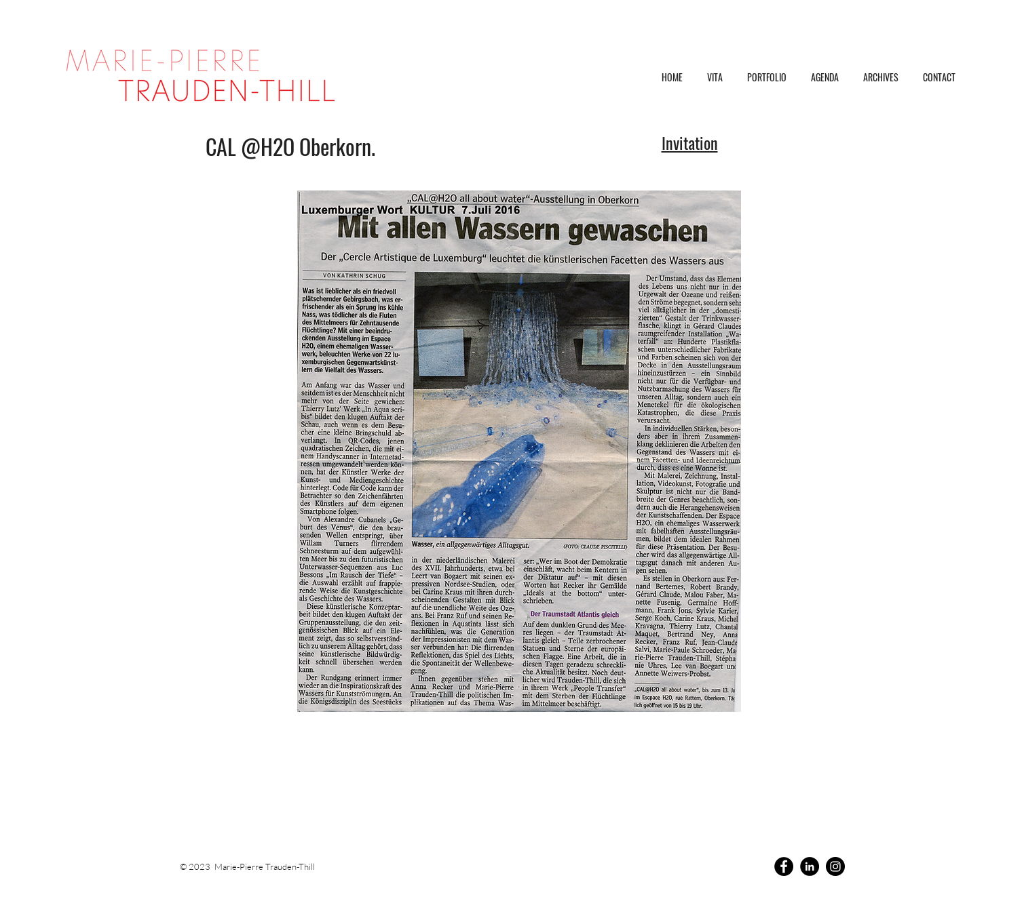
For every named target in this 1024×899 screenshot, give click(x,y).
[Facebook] (783, 866)
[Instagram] (835, 866)
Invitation (690, 142)
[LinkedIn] (809, 866)
